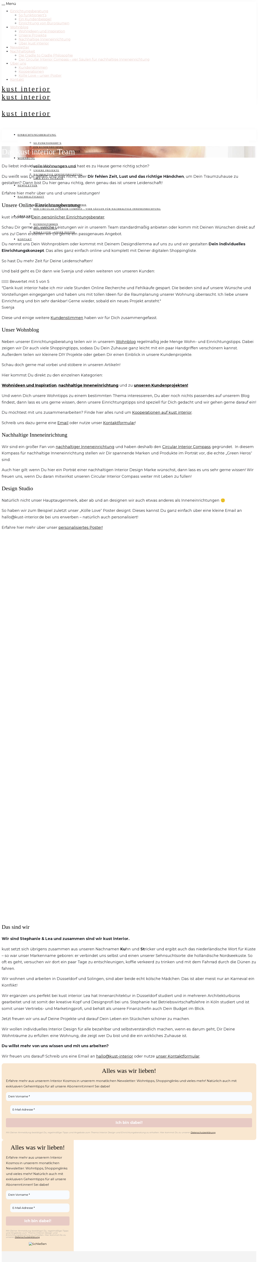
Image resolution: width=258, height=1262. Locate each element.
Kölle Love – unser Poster (40, 76)
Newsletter (19, 47)
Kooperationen (31, 71)
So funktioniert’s (32, 15)
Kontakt (17, 80)
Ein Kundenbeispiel (35, 19)
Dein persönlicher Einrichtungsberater (67, 217)
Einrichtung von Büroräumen (44, 23)
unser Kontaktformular (178, 1056)
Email (62, 423)
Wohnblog (19, 27)
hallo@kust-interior (114, 1056)
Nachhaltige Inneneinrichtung (45, 39)
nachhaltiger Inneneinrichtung (85, 446)
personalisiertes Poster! (80, 527)
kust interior (26, 89)
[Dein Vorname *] (129, 1096)
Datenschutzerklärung (203, 1132)
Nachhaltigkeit (22, 51)
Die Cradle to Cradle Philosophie (46, 55)
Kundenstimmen (33, 67)
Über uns (18, 63)
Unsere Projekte (33, 35)
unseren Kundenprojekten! (161, 385)
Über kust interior (34, 43)
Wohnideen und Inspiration (42, 31)
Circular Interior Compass (186, 446)
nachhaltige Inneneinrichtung (88, 385)
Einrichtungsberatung (29, 11)
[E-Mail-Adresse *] (131, 1109)
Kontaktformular (119, 423)
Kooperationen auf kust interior (162, 412)
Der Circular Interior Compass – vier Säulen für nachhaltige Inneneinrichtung (84, 59)
